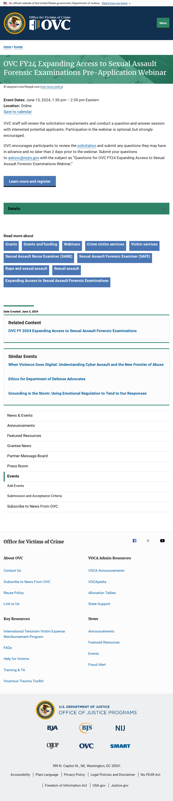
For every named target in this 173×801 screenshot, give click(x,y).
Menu (163, 23)
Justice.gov (119, 785)
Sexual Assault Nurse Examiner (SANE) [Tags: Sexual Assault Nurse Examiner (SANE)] (38, 256)
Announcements (101, 631)
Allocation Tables (102, 593)
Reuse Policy (14, 593)
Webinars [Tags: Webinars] (72, 244)
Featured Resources (104, 642)
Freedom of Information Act (66, 785)
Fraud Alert (97, 664)
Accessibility (20, 775)
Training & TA (14, 670)
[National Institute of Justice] (120, 731)
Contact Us (12, 570)
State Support (99, 604)
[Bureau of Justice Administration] (52, 731)
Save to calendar (18, 111)
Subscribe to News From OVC (27, 581)
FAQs (8, 648)
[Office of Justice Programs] (15, 23)
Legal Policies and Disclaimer (113, 775)
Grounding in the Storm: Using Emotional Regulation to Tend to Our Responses (77, 393)
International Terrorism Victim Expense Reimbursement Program (34, 634)
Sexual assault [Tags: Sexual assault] (66, 268)
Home (7, 47)
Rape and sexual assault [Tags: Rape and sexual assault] (26, 268)
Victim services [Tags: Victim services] (144, 244)
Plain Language (47, 775)
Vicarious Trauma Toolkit (23, 681)
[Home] (51, 23)
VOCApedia (97, 581)
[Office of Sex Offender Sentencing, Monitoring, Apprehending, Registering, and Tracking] (120, 749)
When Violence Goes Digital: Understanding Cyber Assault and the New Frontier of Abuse (86, 364)
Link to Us (11, 604)
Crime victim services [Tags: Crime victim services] (105, 244)
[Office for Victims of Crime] (86, 749)
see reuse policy (51, 87)
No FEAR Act (150, 775)
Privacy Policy (74, 775)
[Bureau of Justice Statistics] (86, 734)
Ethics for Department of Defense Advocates (47, 379)
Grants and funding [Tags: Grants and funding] (40, 244)
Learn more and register (29, 181)
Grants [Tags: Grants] (11, 244)
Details (14, 208)
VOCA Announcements (106, 570)
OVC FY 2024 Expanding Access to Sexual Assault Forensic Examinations (72, 330)
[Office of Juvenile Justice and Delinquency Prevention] (53, 750)
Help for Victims (16, 659)
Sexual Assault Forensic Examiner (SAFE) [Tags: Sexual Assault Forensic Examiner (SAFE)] (114, 256)
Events (18, 47)
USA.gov (99, 785)
